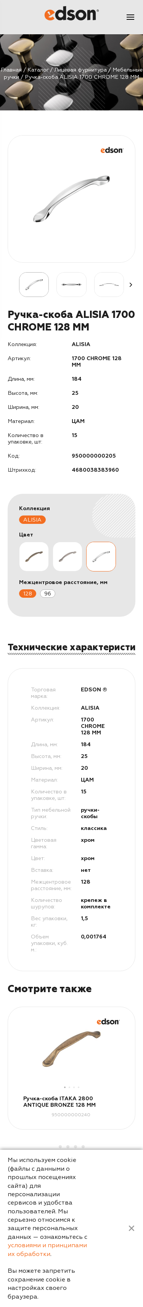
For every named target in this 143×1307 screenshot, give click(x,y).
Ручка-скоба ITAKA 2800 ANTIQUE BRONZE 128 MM (59, 1101)
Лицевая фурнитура (80, 70)
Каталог (37, 70)
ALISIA (32, 520)
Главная (11, 70)
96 (47, 593)
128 (27, 593)
